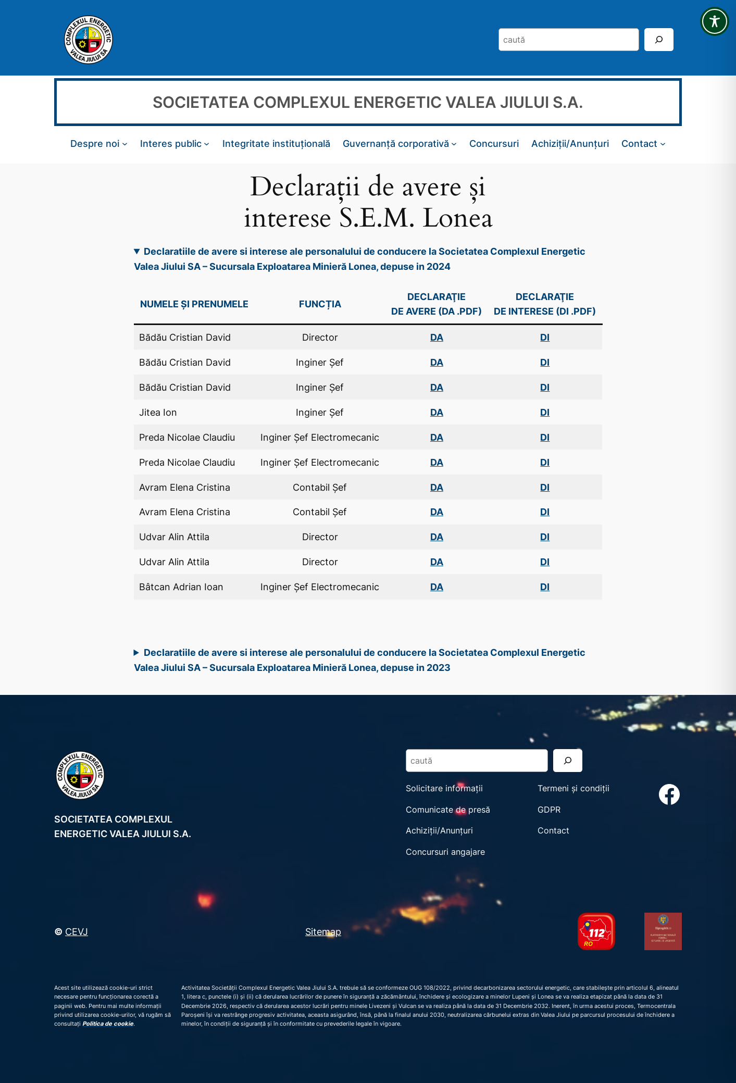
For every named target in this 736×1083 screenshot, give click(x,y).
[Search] (658, 39)
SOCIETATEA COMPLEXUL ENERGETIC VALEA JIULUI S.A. (368, 102)
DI (545, 462)
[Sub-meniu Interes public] (206, 143)
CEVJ (76, 931)
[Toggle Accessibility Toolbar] (714, 21)
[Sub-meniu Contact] (663, 143)
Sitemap (323, 931)
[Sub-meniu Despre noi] (125, 143)
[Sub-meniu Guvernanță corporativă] (454, 143)
